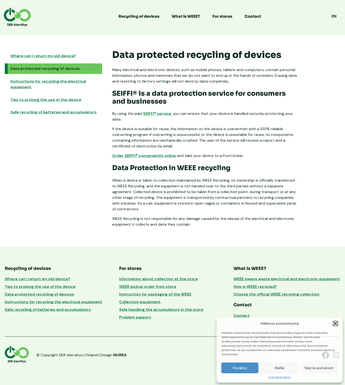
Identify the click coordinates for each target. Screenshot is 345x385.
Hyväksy (240, 368)
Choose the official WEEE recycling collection (276, 294)
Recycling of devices (138, 16)
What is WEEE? (186, 16)
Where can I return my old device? (43, 55)
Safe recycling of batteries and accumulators (54, 112)
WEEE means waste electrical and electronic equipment (287, 278)
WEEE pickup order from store (147, 286)
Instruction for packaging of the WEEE (155, 294)
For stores (222, 16)
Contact (253, 16)
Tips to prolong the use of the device (46, 99)
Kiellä (279, 368)
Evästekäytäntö (280, 377)
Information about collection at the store (158, 278)
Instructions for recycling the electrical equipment (48, 84)
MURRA (120, 354)
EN (334, 16)
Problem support (135, 317)
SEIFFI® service (157, 113)
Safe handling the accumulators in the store (161, 309)
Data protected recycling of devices (45, 68)
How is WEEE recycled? (255, 286)
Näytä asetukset (319, 368)
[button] (335, 323)
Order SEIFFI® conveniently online (144, 155)
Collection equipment (140, 301)
